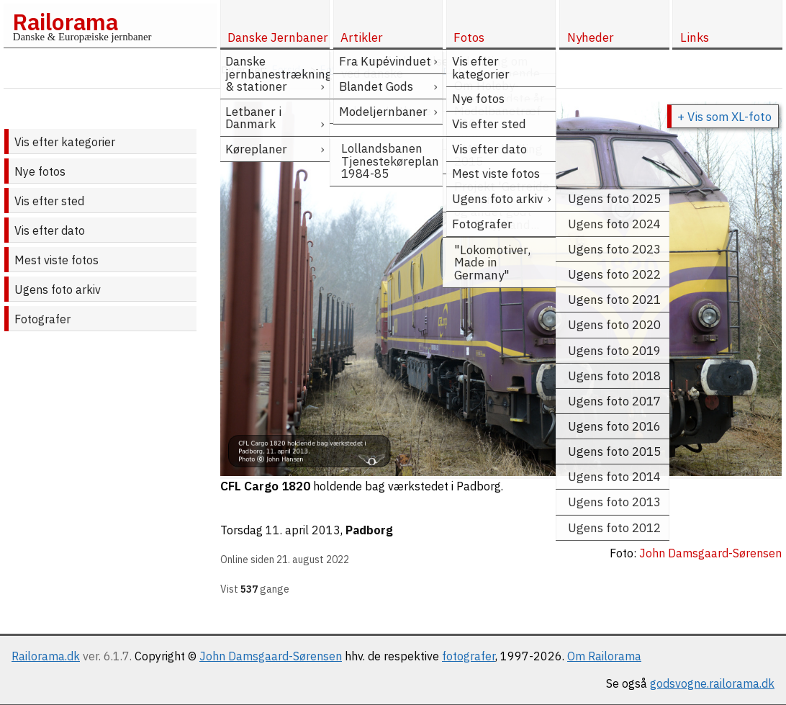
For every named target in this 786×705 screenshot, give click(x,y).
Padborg (369, 530)
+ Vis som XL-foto (724, 117)
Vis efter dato (49, 230)
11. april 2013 (303, 530)
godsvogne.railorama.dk (712, 683)
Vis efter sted (49, 201)
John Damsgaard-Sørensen (270, 656)
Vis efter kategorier (64, 142)
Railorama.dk (46, 656)
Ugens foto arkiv (57, 289)
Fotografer (42, 319)
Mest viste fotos (56, 260)
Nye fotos (40, 171)
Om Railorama (604, 656)
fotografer (468, 656)
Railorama (65, 21)
